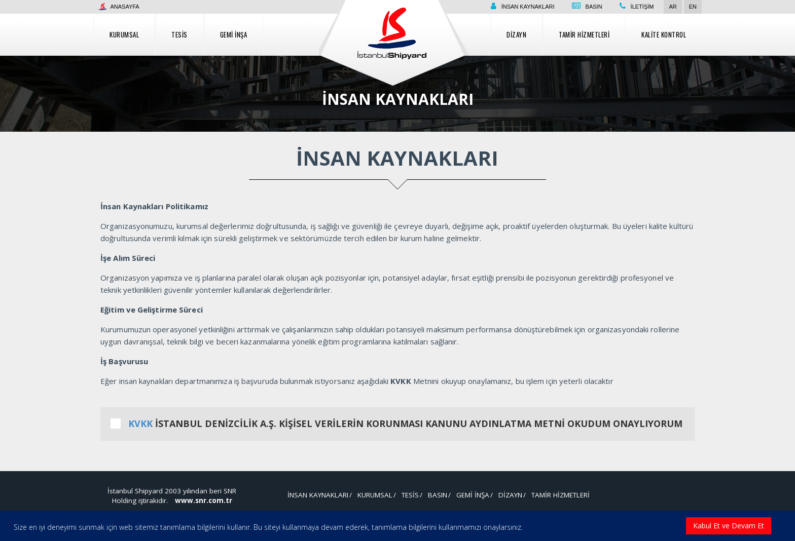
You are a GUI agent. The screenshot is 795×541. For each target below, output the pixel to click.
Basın (594, 7)
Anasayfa (118, 7)
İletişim (642, 7)
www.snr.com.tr (203, 500)
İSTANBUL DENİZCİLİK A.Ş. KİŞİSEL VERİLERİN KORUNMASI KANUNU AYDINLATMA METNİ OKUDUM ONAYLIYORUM (397, 423)
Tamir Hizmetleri (584, 34)
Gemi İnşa (233, 34)
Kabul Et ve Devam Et (728, 525)
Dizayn (516, 34)
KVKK (140, 423)
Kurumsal (124, 34)
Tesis (179, 34)
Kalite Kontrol (663, 34)
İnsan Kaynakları (528, 7)
